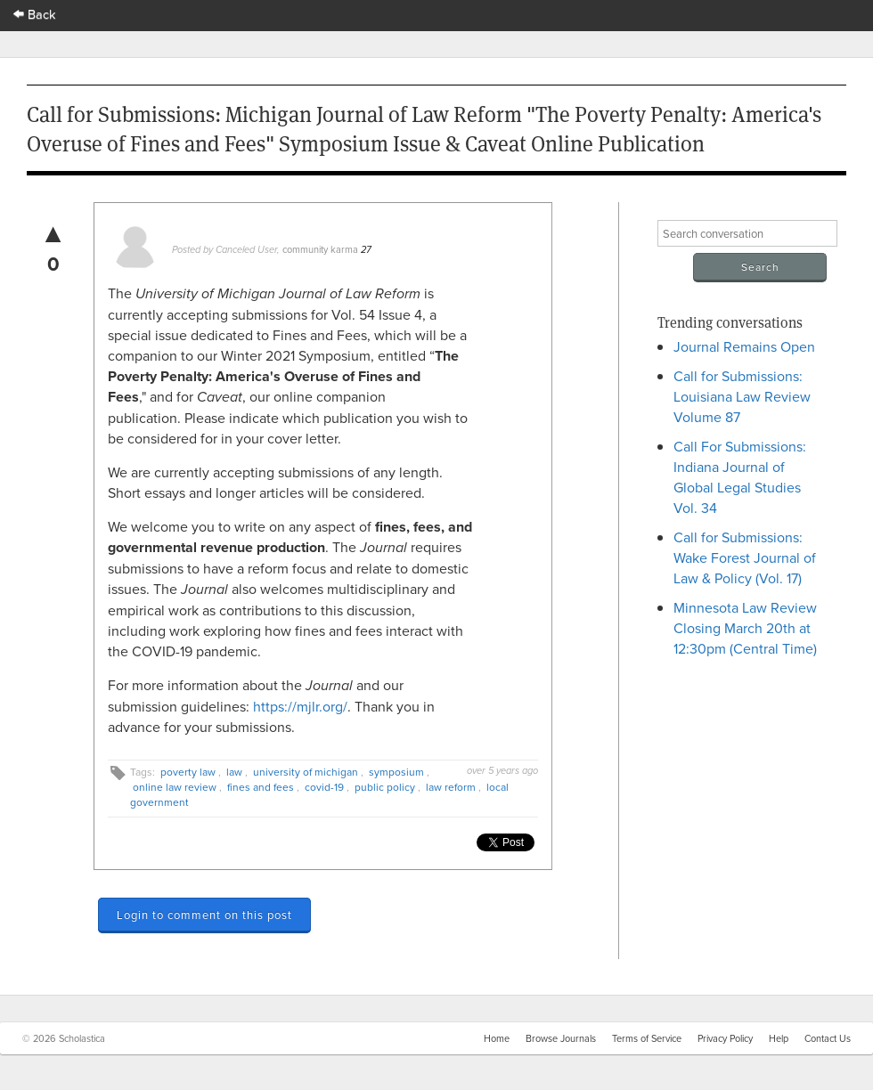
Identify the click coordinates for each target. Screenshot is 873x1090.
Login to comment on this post (204, 915)
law (234, 771)
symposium (396, 771)
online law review (174, 786)
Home (497, 1038)
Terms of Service (646, 1038)
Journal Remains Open (744, 346)
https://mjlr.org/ (300, 706)
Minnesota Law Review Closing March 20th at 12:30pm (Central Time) (745, 628)
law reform (451, 786)
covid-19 (324, 786)
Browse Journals (561, 1038)
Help (778, 1038)
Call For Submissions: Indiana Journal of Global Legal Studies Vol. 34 (739, 476)
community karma (320, 249)
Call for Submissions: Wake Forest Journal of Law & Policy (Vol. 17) (744, 557)
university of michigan (305, 771)
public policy (385, 786)
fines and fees (260, 786)
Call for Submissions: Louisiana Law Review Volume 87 (742, 396)
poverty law (188, 771)
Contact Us (827, 1038)
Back (34, 13)
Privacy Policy (725, 1038)
